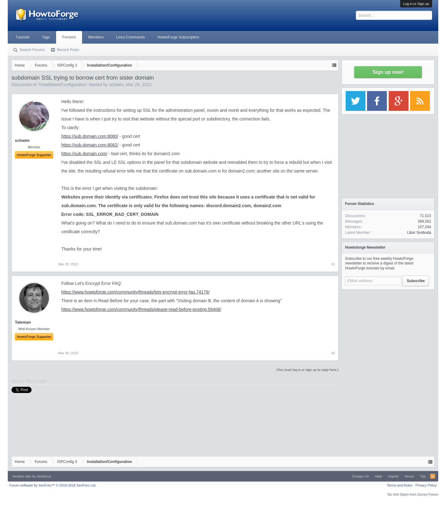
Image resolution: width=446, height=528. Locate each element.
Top (423, 476)
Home (409, 476)
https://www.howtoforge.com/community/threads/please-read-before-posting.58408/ (141, 309)
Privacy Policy (426, 485)
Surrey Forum (428, 494)
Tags (46, 37)
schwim (116, 84)
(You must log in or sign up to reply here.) (307, 370)
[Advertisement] (388, 331)
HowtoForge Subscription (178, 37)
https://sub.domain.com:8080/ (89, 136)
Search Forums (32, 50)
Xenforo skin (21, 476)
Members (96, 37)
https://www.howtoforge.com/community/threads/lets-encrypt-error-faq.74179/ (135, 292)
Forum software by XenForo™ (52, 485)
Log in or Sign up (416, 4)
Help (378, 476)
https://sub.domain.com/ (84, 153)
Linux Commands (130, 37)
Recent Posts (68, 50)
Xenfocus (44, 476)
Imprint (393, 476)
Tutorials (22, 37)
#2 (333, 353)
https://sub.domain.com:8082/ (89, 144)
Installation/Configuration (63, 84)
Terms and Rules (400, 485)
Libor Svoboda (419, 232)
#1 (333, 264)
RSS (432, 476)
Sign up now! (388, 72)
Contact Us (360, 476)
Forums (69, 37)
